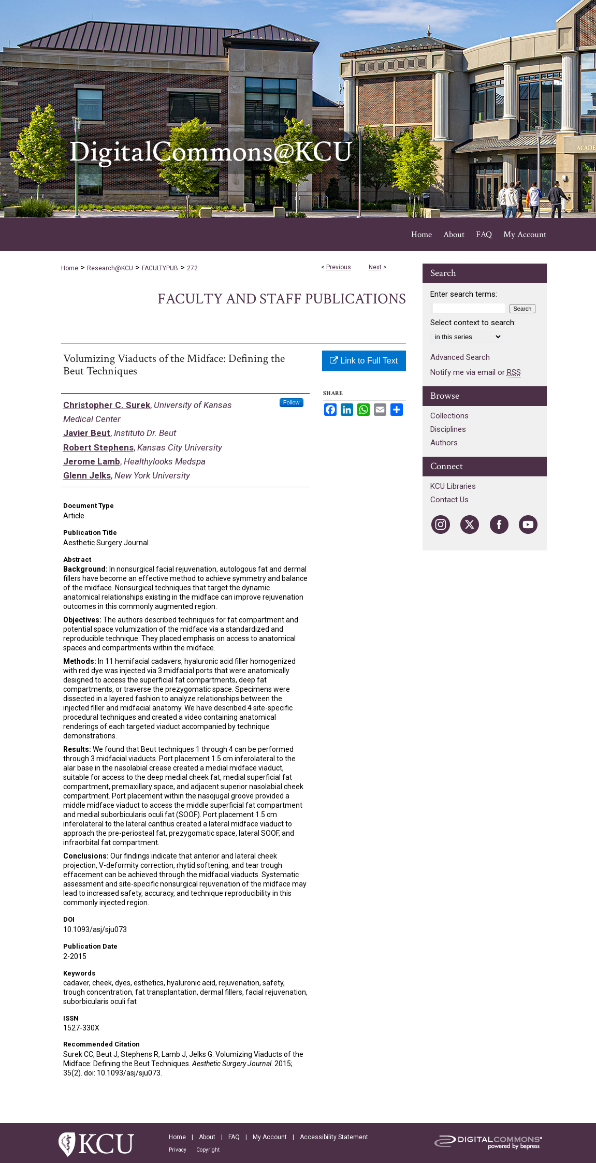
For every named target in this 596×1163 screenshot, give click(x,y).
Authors (444, 442)
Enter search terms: (463, 294)
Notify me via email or (475, 372)
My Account (270, 1137)
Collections (449, 415)
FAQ (234, 1137)
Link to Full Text (364, 360)
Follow (291, 402)
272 (192, 268)
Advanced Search (460, 357)
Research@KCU (110, 268)
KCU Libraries (453, 486)
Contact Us (449, 499)
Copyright (208, 1150)
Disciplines (448, 429)
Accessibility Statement (334, 1137)
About (207, 1137)
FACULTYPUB (160, 268)
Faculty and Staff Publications (281, 299)
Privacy (177, 1150)
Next (375, 267)
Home (69, 268)
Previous (338, 267)
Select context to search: (473, 322)
